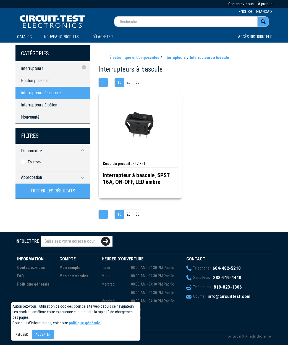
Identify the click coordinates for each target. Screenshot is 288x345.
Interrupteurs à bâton (39, 105)
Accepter (43, 334)
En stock (34, 162)
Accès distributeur (255, 37)
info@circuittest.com (229, 296)
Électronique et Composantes (134, 57)
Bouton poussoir (35, 80)
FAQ (20, 276)
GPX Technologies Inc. (257, 336)
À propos (265, 4)
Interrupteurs (32, 68)
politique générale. (85, 323)
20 (128, 82)
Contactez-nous (241, 4)
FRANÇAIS (264, 11)
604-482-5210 (227, 268)
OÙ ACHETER (103, 37)
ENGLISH (245, 11)
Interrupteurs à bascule (41, 92)
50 (138, 82)
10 (119, 82)
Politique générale (33, 284)
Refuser (21, 334)
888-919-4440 (227, 277)
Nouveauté (30, 117)
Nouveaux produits (61, 37)
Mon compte (69, 267)
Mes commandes (73, 276)
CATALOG (24, 37)
